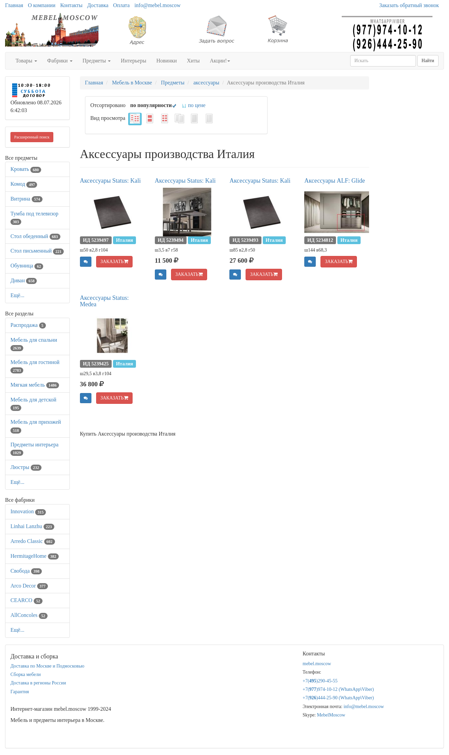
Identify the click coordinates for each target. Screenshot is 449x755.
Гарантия (19, 691)
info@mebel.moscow (157, 5)
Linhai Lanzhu (32, 526)
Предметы (97, 60)
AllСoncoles (29, 615)
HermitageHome (34, 556)
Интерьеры (133, 60)
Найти (428, 60)
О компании (42, 5)
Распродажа (28, 325)
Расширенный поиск (32, 137)
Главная (14, 5)
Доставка (97, 5)
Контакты (71, 5)
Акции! (220, 60)
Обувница (26, 265)
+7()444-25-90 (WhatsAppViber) (338, 697)
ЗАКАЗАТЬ (114, 261)
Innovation (28, 511)
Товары (26, 60)
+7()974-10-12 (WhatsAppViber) (338, 689)
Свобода (26, 571)
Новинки (166, 60)
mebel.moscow (317, 663)
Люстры (25, 467)
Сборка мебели (25, 674)
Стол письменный (37, 251)
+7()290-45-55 (320, 680)
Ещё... (17, 295)
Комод (23, 184)
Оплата (121, 5)
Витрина (26, 199)
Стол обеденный (35, 236)
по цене (193, 105)
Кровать (25, 169)
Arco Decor (29, 586)
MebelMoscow (331, 715)
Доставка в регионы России (38, 682)
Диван (23, 280)
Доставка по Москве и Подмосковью (47, 666)
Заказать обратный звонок (409, 5)
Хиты (193, 60)
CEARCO (26, 600)
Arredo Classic (32, 541)
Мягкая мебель (34, 385)
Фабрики (60, 60)
